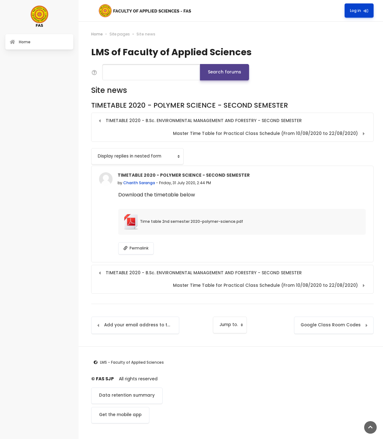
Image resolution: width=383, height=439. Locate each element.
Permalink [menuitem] (136, 248)
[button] (94, 72)
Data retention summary (127, 395)
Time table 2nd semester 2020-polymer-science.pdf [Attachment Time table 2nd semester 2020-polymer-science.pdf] (183, 221)
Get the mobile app (120, 415)
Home (97, 34)
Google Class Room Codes (331, 325)
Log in (359, 10)
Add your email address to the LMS (141, 325)
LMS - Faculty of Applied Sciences (132, 362)
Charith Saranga (139, 182)
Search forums (224, 72)
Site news (145, 34)
